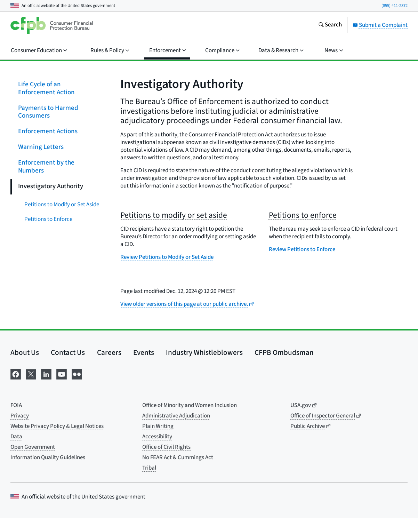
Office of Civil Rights (166, 447)
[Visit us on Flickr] (77, 373)
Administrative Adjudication (176, 416)
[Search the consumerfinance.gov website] (330, 25)
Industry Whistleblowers (204, 352)
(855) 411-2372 (394, 5)
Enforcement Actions (48, 131)
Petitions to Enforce (48, 219)
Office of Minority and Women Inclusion (189, 405)
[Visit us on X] (31, 373)
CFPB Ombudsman (284, 352)
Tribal (149, 468)
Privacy (19, 416)
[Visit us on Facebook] (15, 373)
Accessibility (157, 436)
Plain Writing (158, 426)
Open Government (32, 447)
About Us (24, 352)
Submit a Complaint (380, 25)
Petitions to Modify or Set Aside (61, 204)
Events (143, 352)
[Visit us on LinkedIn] (46, 373)
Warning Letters (41, 147)
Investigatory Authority (50, 186)
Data (16, 436)
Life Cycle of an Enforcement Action (46, 88)
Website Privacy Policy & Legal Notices (57, 426)
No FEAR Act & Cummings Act (177, 457)
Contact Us (68, 352)
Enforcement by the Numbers (46, 166)
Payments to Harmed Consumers (48, 111)
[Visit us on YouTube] (61, 373)
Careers (109, 352)
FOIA (16, 405)
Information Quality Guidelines (47, 457)
